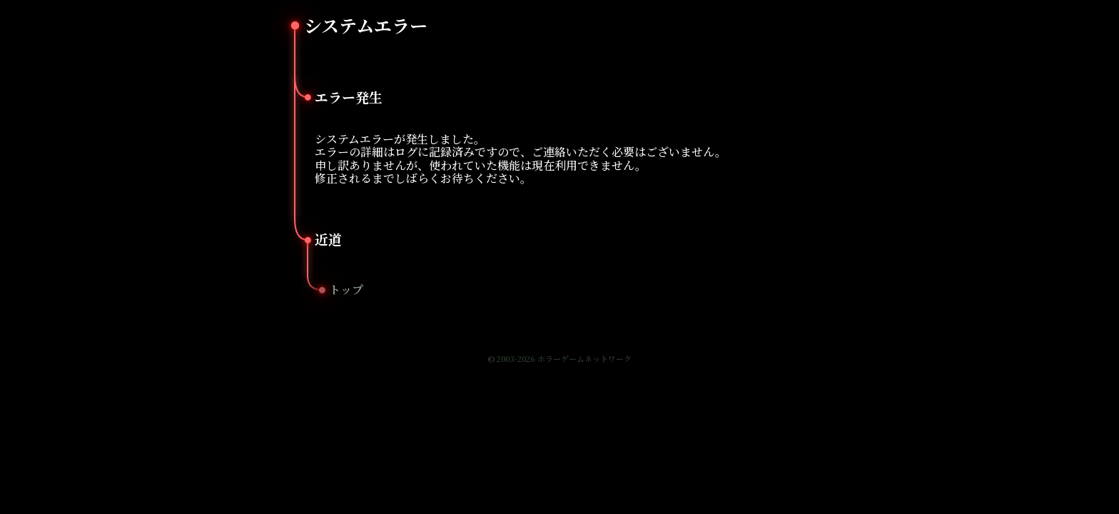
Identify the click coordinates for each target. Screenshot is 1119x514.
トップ (346, 289)
